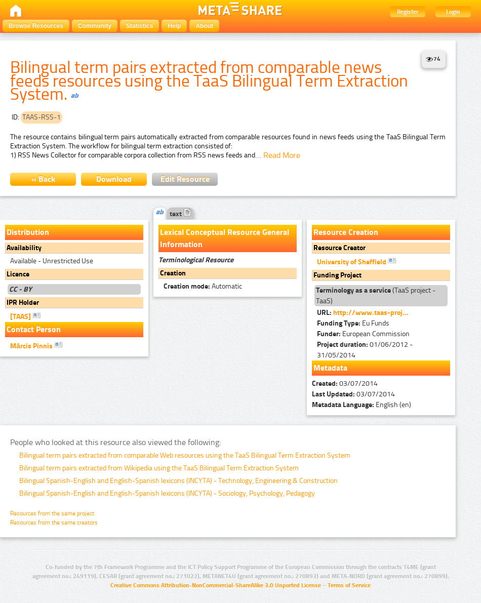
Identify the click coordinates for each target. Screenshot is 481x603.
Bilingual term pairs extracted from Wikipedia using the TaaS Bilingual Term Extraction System (159, 468)
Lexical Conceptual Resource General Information (224, 238)
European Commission (363, 334)
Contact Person (34, 329)
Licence (18, 274)
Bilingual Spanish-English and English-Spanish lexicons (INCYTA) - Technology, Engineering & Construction (178, 480)
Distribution (28, 232)
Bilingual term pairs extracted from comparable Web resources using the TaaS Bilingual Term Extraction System (184, 455)
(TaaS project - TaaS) (375, 295)
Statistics (139, 25)
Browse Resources (36, 25)
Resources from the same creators (54, 522)
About (204, 25)
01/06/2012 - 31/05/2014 (365, 349)
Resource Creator (339, 248)
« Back (43, 179)
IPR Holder (23, 302)
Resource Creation (345, 232)
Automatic (203, 286)
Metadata (330, 368)
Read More (281, 155)
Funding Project (337, 275)
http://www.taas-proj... (371, 312)
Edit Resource (185, 179)
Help (174, 25)
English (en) (361, 404)
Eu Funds (353, 323)
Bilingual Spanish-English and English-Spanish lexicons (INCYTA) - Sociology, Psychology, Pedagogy (167, 493)
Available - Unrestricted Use (51, 261)
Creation (173, 273)
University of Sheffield (356, 261)
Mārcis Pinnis (36, 345)
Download (114, 179)
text (180, 214)
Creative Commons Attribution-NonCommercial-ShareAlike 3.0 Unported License (215, 585)
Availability (24, 248)
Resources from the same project (52, 513)
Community (94, 25)
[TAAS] (25, 316)
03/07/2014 (345, 383)
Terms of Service (349, 585)
